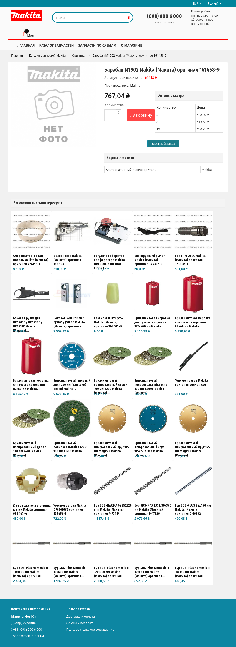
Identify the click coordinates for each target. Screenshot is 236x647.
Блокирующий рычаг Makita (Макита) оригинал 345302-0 (149, 260)
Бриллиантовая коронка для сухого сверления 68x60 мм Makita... (193, 322)
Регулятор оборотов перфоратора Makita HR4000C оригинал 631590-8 (109, 262)
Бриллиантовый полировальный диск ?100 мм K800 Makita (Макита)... (70, 449)
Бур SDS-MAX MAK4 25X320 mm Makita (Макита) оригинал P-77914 (113, 509)
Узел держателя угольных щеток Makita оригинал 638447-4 (31, 509)
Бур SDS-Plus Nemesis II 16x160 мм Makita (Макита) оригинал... (192, 572)
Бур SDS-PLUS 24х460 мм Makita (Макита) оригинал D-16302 (193, 509)
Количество (114, 105)
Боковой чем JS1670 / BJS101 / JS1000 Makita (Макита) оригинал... (69, 322)
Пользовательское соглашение (90, 629)
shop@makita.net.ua (28, 636)
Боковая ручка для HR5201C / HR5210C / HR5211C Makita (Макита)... (27, 324)
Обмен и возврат (79, 623)
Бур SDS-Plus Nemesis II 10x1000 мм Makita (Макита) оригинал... (30, 572)
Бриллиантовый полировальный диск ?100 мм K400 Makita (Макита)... (29, 449)
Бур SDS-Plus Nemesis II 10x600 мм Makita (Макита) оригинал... (70, 572)
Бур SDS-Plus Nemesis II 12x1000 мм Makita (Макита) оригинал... (111, 572)
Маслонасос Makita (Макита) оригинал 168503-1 (67, 260)
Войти (197, 3)
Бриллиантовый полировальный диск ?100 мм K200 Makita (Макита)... (110, 387)
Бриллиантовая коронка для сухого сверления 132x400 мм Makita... (152, 322)
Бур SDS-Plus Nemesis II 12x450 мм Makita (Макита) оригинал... (151, 572)
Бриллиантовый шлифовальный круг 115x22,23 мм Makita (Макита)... (149, 449)
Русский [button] (214, 3)
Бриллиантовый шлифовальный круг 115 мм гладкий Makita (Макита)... (111, 449)
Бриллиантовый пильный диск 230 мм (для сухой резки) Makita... (71, 385)
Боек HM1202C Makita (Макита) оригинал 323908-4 (190, 260)
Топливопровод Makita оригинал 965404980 (191, 383)
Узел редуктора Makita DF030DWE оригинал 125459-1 (69, 509)
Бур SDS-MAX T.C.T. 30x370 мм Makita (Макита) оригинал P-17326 (152, 509)
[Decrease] (118, 118)
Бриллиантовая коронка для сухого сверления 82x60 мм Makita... (31, 385)
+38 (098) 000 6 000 (27, 629)
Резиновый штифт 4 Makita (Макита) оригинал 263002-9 (108, 322)
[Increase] (118, 112)
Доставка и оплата (80, 616)
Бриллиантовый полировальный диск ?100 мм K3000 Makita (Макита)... (151, 387)
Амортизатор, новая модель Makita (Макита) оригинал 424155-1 (30, 260)
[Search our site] (89, 17)
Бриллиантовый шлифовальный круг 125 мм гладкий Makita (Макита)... (192, 449)
